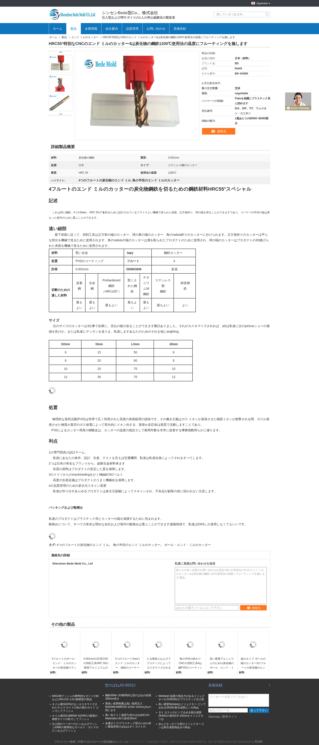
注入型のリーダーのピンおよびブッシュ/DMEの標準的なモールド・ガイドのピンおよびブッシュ (75, 727)
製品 (73, 28)
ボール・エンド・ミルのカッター (187, 545)
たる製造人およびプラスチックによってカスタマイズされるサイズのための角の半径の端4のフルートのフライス (159, 663)
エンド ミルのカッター (85, 37)
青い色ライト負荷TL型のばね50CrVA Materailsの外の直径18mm (127, 717)
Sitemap (214, 716)
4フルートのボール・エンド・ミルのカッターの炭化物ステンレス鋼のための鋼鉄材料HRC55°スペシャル (64, 663)
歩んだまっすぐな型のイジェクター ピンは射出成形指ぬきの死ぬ (181, 725)
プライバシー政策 (65, 741)
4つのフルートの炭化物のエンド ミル (83, 545)
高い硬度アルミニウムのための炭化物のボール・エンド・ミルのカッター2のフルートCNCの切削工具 (222, 663)
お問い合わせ (156, 28)
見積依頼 (179, 28)
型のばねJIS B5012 (120, 685)
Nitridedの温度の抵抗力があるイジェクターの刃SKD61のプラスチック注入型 (181, 697)
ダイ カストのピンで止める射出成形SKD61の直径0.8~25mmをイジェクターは (180, 716)
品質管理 (132, 28)
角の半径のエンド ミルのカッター (136, 545)
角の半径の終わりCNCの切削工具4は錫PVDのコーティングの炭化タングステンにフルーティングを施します (190, 663)
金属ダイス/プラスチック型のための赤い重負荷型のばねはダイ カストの (128, 725)
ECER (258, 741)
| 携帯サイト (229, 716)
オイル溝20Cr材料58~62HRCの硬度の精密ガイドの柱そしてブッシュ (75, 717)
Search (267, 14)
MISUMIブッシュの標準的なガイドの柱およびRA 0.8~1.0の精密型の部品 (75, 697)
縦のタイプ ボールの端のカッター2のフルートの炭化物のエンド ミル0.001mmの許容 (253, 663)
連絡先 (221, 131)
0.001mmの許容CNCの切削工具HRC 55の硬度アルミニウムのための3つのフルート (96, 663)
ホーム (57, 28)
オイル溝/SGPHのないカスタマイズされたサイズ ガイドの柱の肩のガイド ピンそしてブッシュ (75, 707)
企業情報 (91, 28)
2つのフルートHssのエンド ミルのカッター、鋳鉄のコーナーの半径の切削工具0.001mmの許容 (127, 663)
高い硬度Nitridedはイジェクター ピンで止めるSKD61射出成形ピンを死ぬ (182, 706)
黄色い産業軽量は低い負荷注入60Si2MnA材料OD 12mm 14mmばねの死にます (128, 707)
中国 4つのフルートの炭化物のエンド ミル (103, 741)
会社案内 (111, 28)
